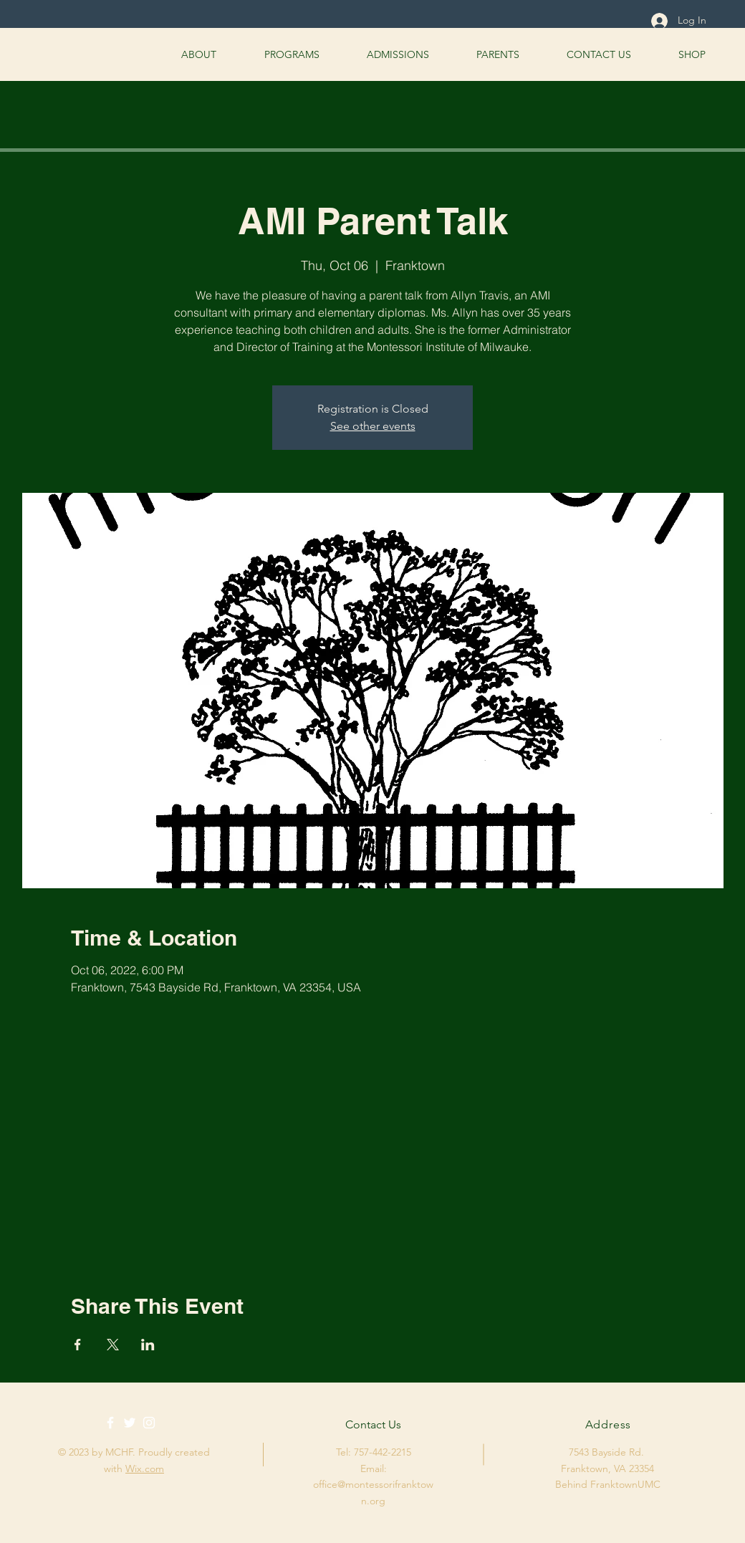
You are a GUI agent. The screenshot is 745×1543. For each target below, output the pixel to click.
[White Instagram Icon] (149, 1423)
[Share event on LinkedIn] (148, 1344)
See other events (372, 426)
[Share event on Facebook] (78, 1344)
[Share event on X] (113, 1344)
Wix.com (144, 1468)
